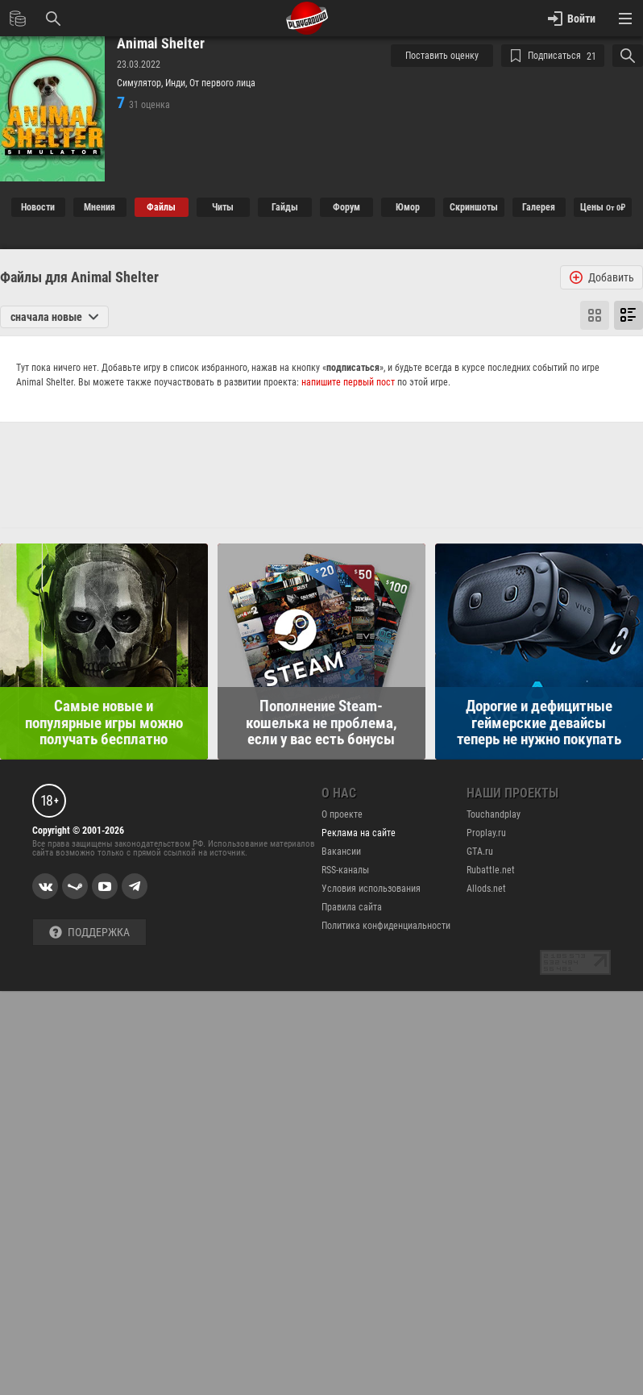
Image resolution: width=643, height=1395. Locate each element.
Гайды (285, 207)
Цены (602, 207)
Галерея (538, 207)
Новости (38, 207)
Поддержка (89, 932)
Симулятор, (141, 83)
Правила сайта (352, 907)
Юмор (408, 207)
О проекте (342, 814)
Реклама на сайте (359, 833)
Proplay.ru (486, 833)
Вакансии (341, 851)
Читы (223, 207)
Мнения (99, 207)
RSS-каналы (345, 870)
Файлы (161, 207)
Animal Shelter (161, 43)
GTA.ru (480, 851)
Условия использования (371, 888)
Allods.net (486, 888)
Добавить (601, 277)
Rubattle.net (491, 870)
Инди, (177, 83)
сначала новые (54, 316)
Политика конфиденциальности (386, 925)
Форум (346, 207)
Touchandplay (494, 814)
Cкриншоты (474, 207)
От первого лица (222, 83)
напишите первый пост (348, 382)
